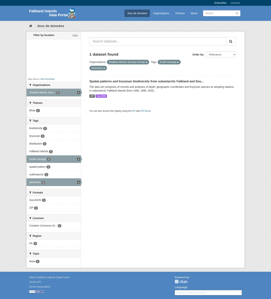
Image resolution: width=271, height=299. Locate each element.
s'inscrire (235, 2)
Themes (180, 13)
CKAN (181, 281)
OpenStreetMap (47, 79)
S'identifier (220, 2)
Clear (75, 35)
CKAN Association (39, 286)
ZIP (92, 96)
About (194, 13)
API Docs (145, 111)
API (133, 111)
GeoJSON (101, 96)
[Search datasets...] (157, 41)
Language (181, 287)
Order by (197, 54)
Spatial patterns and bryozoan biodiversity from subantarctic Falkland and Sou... (146, 81)
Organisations (161, 13)
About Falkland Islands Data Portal (49, 277)
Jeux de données (137, 13)
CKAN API (35, 282)
